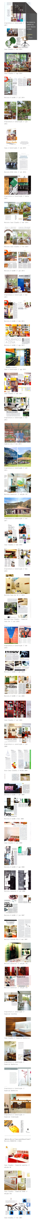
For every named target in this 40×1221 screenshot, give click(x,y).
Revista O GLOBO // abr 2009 (14, 794)
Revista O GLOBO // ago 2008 (14, 867)
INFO (28, 36)
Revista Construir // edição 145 (15, 963)
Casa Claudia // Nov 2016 (13, 49)
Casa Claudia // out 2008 (13, 843)
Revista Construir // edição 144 (15, 987)
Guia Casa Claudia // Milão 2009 (15, 770)
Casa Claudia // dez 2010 (13, 545)
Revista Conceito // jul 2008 (14, 891)
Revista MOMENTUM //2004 (12, 1141)
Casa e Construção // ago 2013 (15, 369)
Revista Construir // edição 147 (15, 494)
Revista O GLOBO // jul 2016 (14, 97)
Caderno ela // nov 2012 (12, 444)
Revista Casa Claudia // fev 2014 (16, 246)
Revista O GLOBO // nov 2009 (14, 696)
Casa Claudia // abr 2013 (13, 393)
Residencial (31, 22)
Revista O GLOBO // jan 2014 (14, 271)
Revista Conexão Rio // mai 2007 (15, 939)
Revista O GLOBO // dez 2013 (14, 321)
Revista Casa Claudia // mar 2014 (16, 222)
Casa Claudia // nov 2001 (13, 1218)
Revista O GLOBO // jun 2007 (14, 915)
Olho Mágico (31, 27)
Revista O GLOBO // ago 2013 (14, 345)
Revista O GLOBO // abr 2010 (14, 672)
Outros (29, 29)
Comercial (30, 24)
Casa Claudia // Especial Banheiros (17, 1038)
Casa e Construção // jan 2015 (15, 148)
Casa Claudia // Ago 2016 (13, 73)
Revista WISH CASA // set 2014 (15, 172)
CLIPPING (29, 34)
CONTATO (29, 37)
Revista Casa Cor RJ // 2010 (14, 595)
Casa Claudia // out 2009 (13, 720)
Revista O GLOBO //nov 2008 (14, 819)
